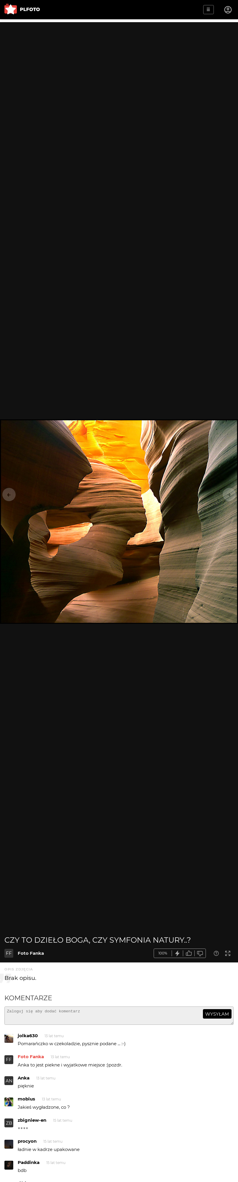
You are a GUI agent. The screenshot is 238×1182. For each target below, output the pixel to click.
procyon (27, 1144)
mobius (26, 1101)
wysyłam (217, 1014)
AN (9, 1083)
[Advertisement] (119, 63)
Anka (23, 1080)
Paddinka (29, 1165)
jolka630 (28, 1038)
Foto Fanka (31, 953)
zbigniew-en (32, 1123)
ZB (9, 1126)
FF (9, 953)
